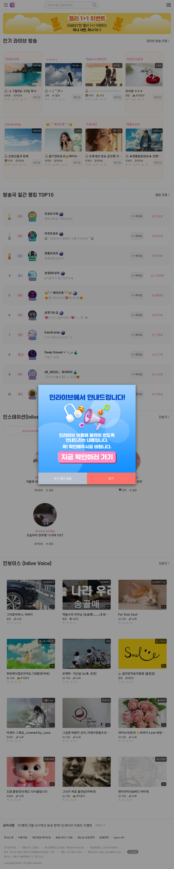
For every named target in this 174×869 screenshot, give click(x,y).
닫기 (111, 478)
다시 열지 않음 (63, 478)
